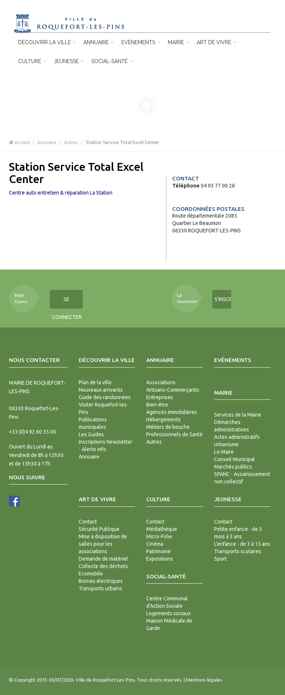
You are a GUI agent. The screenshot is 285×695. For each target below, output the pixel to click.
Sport (220, 559)
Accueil (19, 142)
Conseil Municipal (234, 459)
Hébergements (163, 419)
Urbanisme (226, 444)
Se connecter (67, 302)
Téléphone (186, 186)
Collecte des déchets (103, 566)
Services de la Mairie (237, 415)
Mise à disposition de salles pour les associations (103, 544)
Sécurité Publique (99, 529)
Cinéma (154, 544)
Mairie (178, 42)
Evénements (140, 42)
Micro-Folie (159, 536)
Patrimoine (158, 551)
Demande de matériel (103, 559)
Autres (71, 142)
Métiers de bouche (168, 427)
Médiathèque (161, 529)
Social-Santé (112, 61)
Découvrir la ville (47, 42)
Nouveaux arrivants (101, 390)
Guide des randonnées (105, 397)
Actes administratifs (237, 437)
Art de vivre (216, 42)
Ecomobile (91, 574)
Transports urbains (100, 588)
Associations (161, 382)
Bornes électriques (101, 581)
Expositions (159, 559)
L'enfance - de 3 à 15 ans (242, 544)
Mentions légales (204, 679)
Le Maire (224, 452)
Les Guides (91, 434)
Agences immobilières (171, 412)
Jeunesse (69, 61)
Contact (88, 522)
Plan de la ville (95, 382)
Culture (32, 61)
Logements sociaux (168, 613)
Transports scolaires (237, 551)
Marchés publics (233, 467)
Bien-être (157, 405)
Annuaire (98, 42)
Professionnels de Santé (174, 434)
